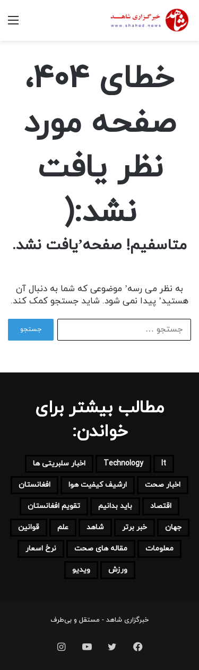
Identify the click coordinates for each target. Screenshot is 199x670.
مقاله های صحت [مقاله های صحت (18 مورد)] (100, 549)
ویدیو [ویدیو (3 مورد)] (81, 570)
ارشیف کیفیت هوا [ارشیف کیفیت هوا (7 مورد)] (97, 485)
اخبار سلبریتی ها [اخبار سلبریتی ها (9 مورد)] (59, 464)
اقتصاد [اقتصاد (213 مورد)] (160, 506)
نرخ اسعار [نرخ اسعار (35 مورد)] (40, 549)
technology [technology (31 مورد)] (123, 464)
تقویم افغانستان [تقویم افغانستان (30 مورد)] (54, 506)
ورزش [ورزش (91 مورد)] (117, 570)
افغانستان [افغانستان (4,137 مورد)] (34, 485)
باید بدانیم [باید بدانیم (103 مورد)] (115, 506)
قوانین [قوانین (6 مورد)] (28, 527)
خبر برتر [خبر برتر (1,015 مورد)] (134, 527)
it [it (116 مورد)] (163, 464)
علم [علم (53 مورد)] (62, 527)
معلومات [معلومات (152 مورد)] (159, 549)
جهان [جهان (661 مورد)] (173, 527)
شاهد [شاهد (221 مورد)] (95, 527)
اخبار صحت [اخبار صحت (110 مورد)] (162, 485)
